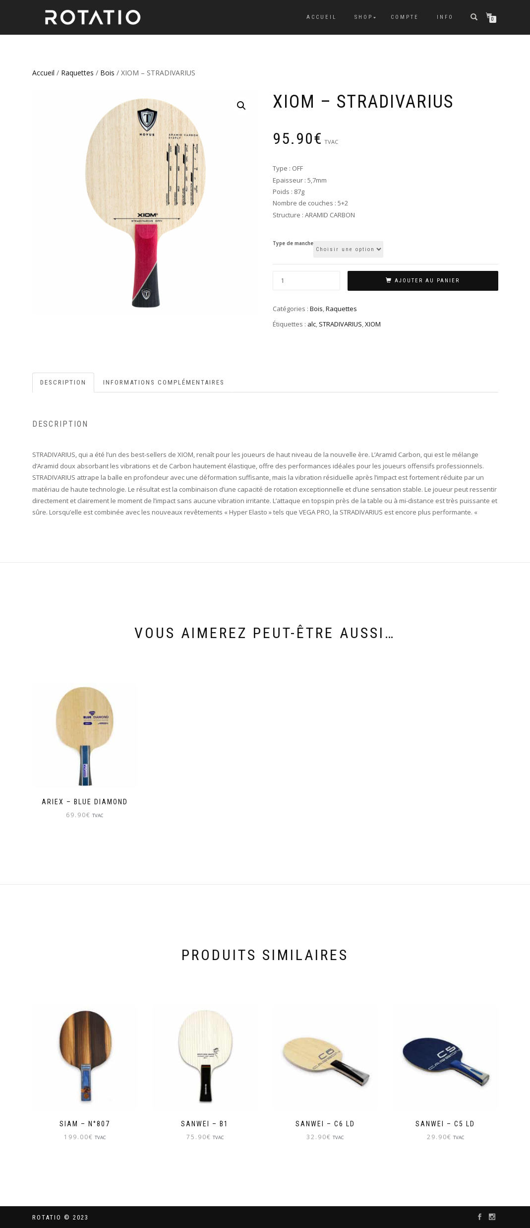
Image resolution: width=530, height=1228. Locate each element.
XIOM (373, 324)
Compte (405, 17)
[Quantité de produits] (307, 280)
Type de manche (293, 243)
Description (63, 382)
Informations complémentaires (164, 382)
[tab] (63, 383)
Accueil (321, 17)
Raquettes (77, 72)
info (445, 17)
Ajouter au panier (427, 280)
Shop (363, 17)
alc (311, 324)
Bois (107, 72)
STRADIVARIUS (340, 324)
